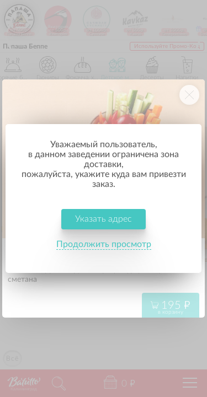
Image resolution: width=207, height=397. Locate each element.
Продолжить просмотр (103, 244)
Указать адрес (103, 218)
